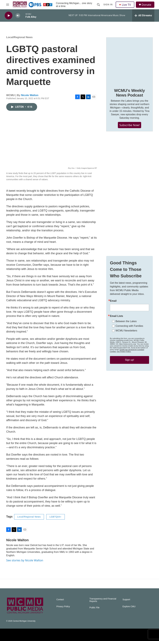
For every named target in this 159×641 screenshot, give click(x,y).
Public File (94, 607)
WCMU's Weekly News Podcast (129, 92)
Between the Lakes (126, 321)
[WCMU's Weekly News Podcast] (129, 60)
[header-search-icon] (98, 4)
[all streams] (143, 15)
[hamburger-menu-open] (8, 5)
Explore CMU (129, 606)
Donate (146, 4)
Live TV (125, 5)
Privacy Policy (63, 606)
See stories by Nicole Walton (24, 560)
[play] (8, 15)
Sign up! (129, 360)
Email (113, 301)
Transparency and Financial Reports (102, 600)
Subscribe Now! (129, 125)
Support (126, 599)
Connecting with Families (129, 326)
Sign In (108, 4)
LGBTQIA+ (55, 516)
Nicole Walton (29, 95)
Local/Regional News (19, 37)
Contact (60, 599)
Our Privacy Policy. (124, 351)
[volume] (17, 15)
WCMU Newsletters (126, 330)
